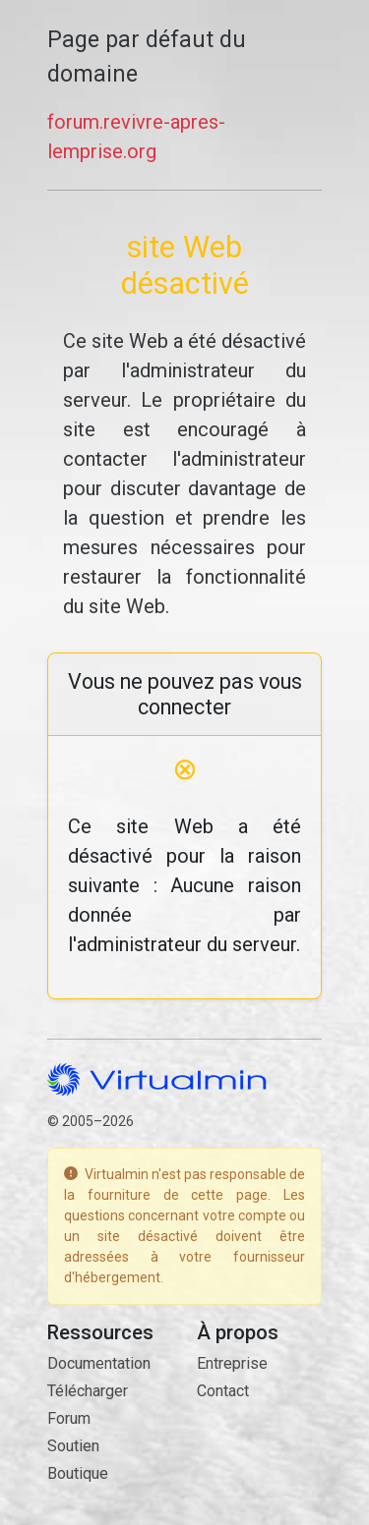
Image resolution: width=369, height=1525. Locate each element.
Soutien (73, 1446)
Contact (223, 1391)
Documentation (99, 1363)
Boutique (77, 1473)
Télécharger (87, 1391)
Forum (69, 1418)
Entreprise (232, 1363)
